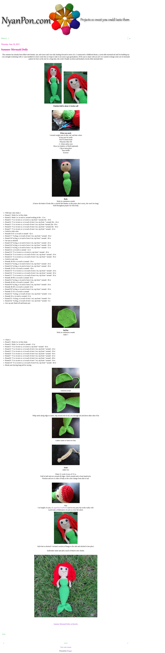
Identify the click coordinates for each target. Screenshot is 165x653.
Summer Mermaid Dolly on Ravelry (66, 624)
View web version (65, 647)
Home (65, 643)
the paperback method (58, 508)
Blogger (69, 651)
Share (3, 634)
